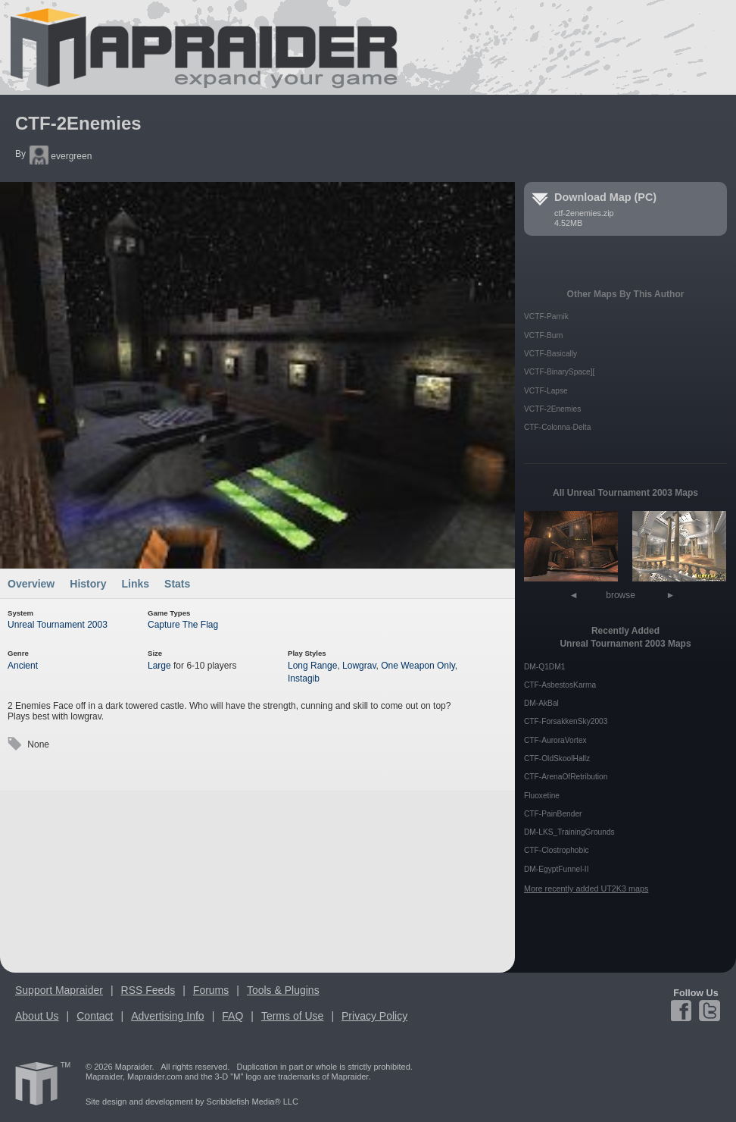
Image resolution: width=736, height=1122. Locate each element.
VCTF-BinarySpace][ (559, 372)
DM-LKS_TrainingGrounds (569, 832)
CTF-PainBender (553, 814)
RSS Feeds (148, 990)
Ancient (23, 665)
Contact (94, 1016)
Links (136, 584)
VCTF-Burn (543, 335)
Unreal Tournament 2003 (58, 624)
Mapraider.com (195, 47)
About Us (37, 1016)
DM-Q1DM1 (544, 667)
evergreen (61, 156)
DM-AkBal (541, 703)
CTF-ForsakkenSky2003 (565, 721)
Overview (31, 584)
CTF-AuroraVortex (555, 740)
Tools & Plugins (283, 990)
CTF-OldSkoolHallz (557, 758)
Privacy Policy (374, 1016)
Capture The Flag (183, 624)
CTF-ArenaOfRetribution (565, 777)
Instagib (304, 678)
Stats (177, 584)
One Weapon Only (418, 665)
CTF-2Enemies (78, 123)
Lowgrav (359, 665)
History (88, 584)
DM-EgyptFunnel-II (556, 869)
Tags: (14, 744)
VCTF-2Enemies (552, 409)
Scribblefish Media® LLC (252, 1101)
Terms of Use (292, 1016)
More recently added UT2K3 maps (586, 888)
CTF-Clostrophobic (556, 850)
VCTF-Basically (550, 353)
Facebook (683, 1010)
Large (159, 665)
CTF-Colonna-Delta (557, 427)
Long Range (312, 665)
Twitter (708, 1010)
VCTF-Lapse (546, 391)
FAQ (232, 1016)
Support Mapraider (59, 990)
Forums (211, 990)
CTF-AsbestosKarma (560, 685)
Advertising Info (167, 1016)
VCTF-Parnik (546, 316)
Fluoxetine (542, 795)
